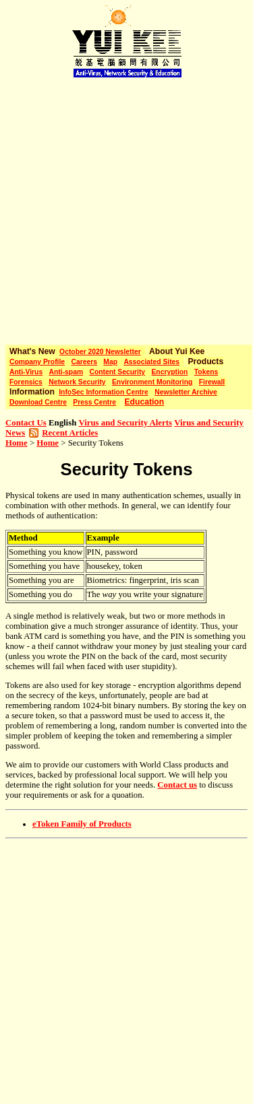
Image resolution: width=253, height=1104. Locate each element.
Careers (83, 362)
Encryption (169, 372)
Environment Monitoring (152, 382)
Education (144, 402)
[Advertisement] (126, 207)
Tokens (206, 372)
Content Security (117, 372)
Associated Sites (151, 362)
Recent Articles (70, 433)
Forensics (26, 382)
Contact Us (26, 422)
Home (16, 443)
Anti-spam (66, 372)
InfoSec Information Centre (103, 392)
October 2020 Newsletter (100, 351)
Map (110, 362)
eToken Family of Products (82, 824)
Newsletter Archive (185, 392)
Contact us (177, 785)
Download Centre (38, 402)
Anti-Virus (26, 372)
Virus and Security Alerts (125, 422)
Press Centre (94, 402)
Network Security (77, 382)
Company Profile (37, 362)
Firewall (212, 382)
